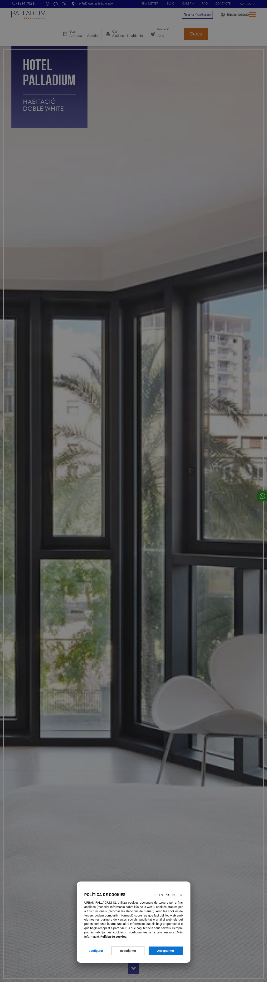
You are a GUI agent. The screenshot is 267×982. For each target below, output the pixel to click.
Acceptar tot (165, 950)
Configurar (96, 950)
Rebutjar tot (128, 950)
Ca (168, 895)
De (174, 895)
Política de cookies (113, 936)
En (161, 895)
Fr (180, 895)
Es (154, 895)
